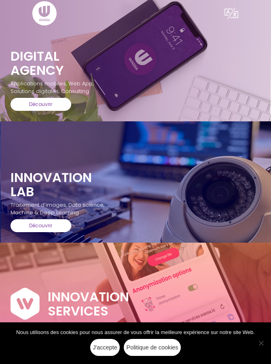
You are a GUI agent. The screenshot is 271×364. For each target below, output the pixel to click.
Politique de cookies (152, 347)
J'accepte (105, 347)
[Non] (261, 343)
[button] (231, 13)
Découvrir (40, 104)
